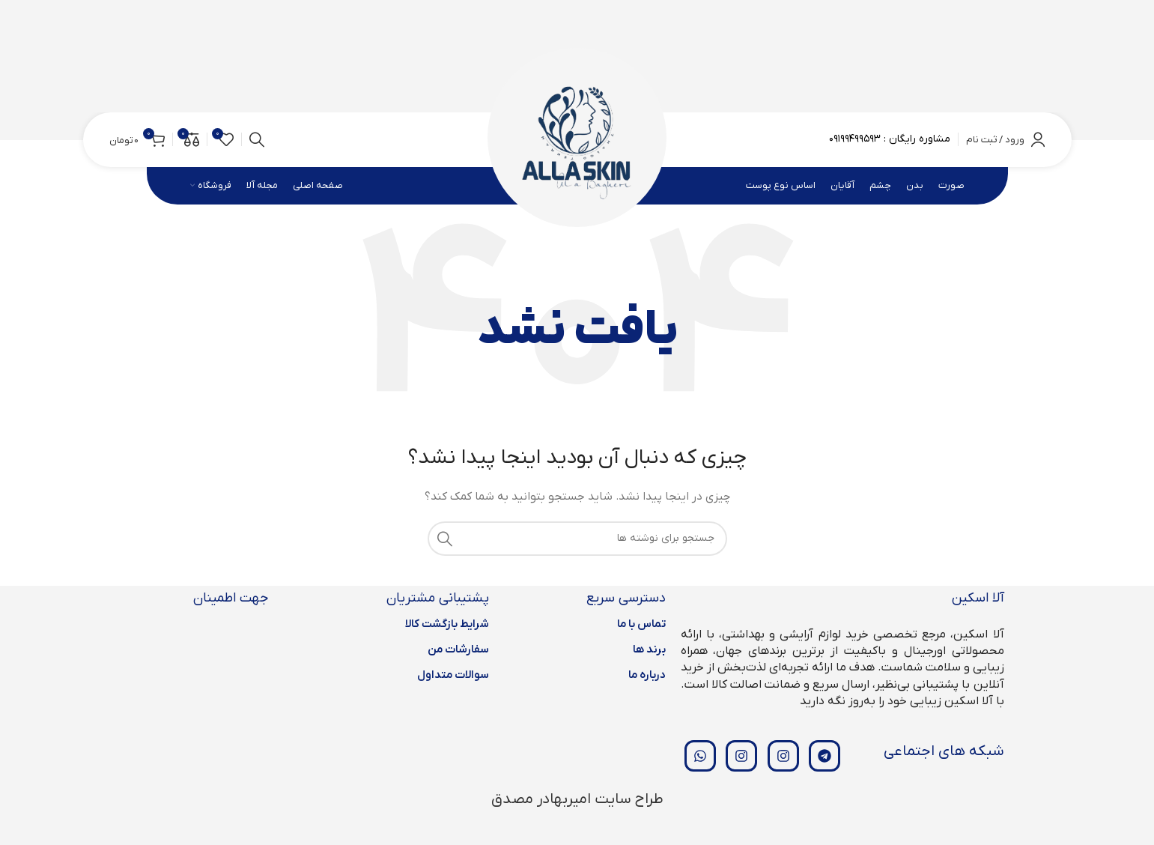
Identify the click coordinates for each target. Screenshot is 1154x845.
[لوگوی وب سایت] (577, 139)
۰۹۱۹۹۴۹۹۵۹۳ (855, 139)
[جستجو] (257, 140)
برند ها (649, 649)
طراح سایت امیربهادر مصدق (577, 799)
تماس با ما (641, 624)
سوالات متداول (453, 674)
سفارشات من (458, 649)
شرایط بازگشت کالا (447, 624)
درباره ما (647, 674)
